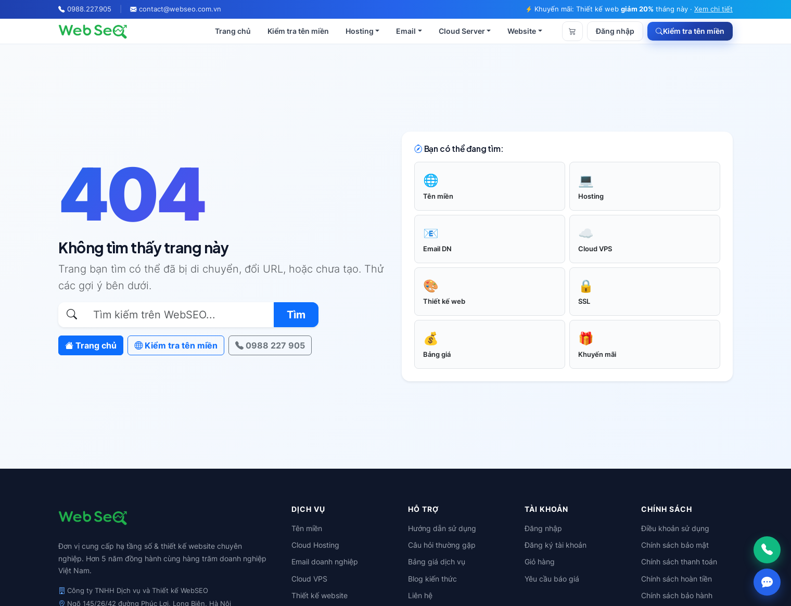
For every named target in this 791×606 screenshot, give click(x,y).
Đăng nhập (615, 31)
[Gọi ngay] (767, 549)
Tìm (296, 314)
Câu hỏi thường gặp (442, 544)
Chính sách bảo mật (675, 544)
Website (521, 31)
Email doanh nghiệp (324, 561)
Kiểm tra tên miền (298, 31)
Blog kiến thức (432, 578)
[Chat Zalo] (767, 582)
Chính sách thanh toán (679, 561)
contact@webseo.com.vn (180, 9)
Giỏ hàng (540, 561)
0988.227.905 (89, 9)
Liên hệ (420, 595)
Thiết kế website (319, 595)
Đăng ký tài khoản (555, 544)
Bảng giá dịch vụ (436, 561)
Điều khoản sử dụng (675, 528)
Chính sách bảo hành (676, 595)
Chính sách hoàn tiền (676, 578)
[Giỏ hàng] (572, 31)
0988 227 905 (270, 345)
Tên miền (306, 528)
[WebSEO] (92, 31)
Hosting (360, 31)
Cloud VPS (309, 578)
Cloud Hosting (315, 544)
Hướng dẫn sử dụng (442, 528)
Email (406, 31)
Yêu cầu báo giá (552, 578)
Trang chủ (233, 31)
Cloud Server (462, 31)
